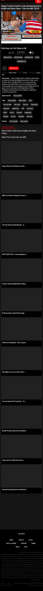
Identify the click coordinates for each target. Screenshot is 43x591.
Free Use (25, 104)
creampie (21, 116)
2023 (30, 100)
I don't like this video (13, 53)
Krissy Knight (12, 100)
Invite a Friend (11, 543)
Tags (25, 547)
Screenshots (29, 57)
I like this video (10, 53)
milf (23, 108)
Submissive (15, 108)
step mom (30, 108)
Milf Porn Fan (13, 68)
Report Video (18, 57)
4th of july (17, 104)
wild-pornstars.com (9, 584)
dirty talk (29, 116)
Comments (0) (21, 61)
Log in (30, 540)
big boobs (6, 108)
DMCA (17, 547)
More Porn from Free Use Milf (14, 137)
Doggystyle (28, 112)
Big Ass (13, 116)
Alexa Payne (22, 100)
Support (24, 543)
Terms (33, 543)
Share (37, 57)
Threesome (34, 104)
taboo (5, 112)
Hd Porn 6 (21, 534)
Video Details (8, 57)
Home (11, 540)
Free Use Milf (17, 96)
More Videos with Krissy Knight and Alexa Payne (19, 132)
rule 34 (12, 112)
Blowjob (6, 116)
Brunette (19, 112)
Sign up (21, 540)
